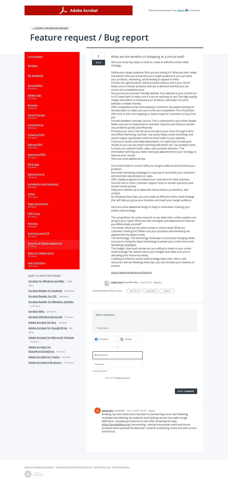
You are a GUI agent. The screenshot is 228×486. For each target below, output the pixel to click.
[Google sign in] (130, 339)
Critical (169, 291)
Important (152, 291)
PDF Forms (34, 213)
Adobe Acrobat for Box (42, 322)
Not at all (136, 291)
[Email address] (118, 355)
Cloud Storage (36, 115)
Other (31, 194)
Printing (32, 223)
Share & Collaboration (41, 253)
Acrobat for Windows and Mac (46, 281)
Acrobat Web (36, 311)
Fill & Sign (33, 164)
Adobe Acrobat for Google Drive (48, 328)
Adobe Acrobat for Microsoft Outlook (51, 337)
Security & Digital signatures (45, 243)
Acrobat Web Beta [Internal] (45, 317)
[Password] (118, 364)
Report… (158, 282)
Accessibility (35, 85)
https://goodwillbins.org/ (116, 424)
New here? (117, 378)
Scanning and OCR (38, 233)
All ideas (33, 65)
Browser (33, 105)
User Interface (36, 263)
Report (152, 410)
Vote (98, 62)
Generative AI (36, 174)
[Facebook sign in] (105, 339)
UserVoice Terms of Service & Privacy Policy (74, 467)
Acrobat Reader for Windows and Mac (51, 302)
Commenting (35, 125)
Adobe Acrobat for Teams (44, 357)
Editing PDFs (35, 144)
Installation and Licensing (43, 184)
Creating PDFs (36, 135)
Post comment (186, 391)
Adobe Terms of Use (102, 467)
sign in (180, 10)
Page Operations (38, 204)
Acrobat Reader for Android (45, 290)
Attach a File (103, 328)
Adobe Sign (34, 95)
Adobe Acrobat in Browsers (45, 362)
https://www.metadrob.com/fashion (131, 272)
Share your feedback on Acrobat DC (39, 467)
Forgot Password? (100, 371)
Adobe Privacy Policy (120, 467)
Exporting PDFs (37, 154)
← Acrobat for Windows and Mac (50, 28)
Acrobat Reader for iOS (42, 296)
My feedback (35, 75)
